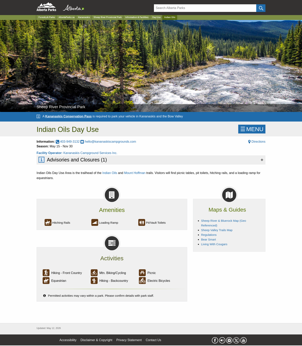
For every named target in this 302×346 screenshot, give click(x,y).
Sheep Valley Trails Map (217, 230)
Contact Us (153, 340)
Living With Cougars (214, 244)
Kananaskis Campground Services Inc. (90, 153)
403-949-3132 (68, 141)
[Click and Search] (260, 8)
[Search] (205, 8)
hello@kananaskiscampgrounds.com (108, 141)
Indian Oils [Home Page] (169, 17)
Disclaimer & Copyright (96, 340)
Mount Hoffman (134, 173)
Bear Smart (208, 239)
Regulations (209, 234)
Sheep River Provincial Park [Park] (108, 17)
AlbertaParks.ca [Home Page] (67, 17)
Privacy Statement (129, 340)
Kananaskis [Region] (84, 17)
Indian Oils (109, 173)
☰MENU (251, 129)
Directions (256, 141)
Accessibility (67, 340)
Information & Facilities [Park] (136, 17)
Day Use (156, 17)
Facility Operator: (50, 153)
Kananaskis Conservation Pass (68, 116)
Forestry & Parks (47, 17)
